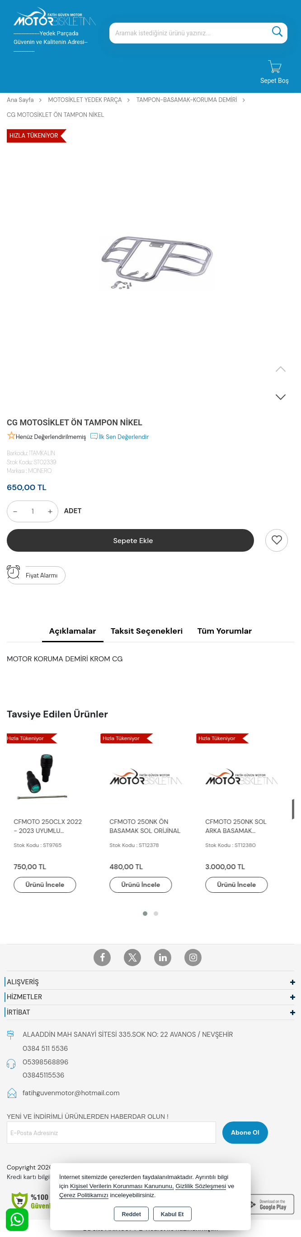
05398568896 (45, 1062)
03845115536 (43, 1075)
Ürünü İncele (49, 885)
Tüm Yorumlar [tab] (224, 631)
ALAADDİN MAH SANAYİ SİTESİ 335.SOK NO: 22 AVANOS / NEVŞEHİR (128, 1034)
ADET (72, 510)
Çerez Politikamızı (83, 1195)
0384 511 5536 (45, 1048)
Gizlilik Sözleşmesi (200, 1186)
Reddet (131, 1214)
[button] (280, 396)
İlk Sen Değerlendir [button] (119, 436)
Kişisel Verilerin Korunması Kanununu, (122, 1186)
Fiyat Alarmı (32, 573)
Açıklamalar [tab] (72, 631)
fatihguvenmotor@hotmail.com (71, 1092)
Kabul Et (172, 1214)
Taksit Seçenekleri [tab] (147, 631)
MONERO (40, 471)
